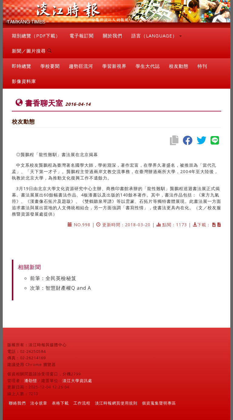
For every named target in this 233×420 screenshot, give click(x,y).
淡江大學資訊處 (77, 380)
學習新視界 (114, 66)
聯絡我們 (17, 403)
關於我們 (112, 35)
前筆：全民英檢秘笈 (53, 278)
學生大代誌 (148, 66)
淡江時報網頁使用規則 (116, 403)
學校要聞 (50, 66)
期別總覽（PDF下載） (36, 35)
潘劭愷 (30, 380)
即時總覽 (21, 66)
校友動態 (178, 66)
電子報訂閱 (81, 35)
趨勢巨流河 (81, 66)
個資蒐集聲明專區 (159, 403)
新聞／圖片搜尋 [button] (32, 51)
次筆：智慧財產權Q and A (60, 288)
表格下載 (60, 403)
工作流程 (81, 403)
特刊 (202, 66)
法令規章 (38, 403)
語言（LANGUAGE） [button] (156, 35)
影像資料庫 (24, 81)
